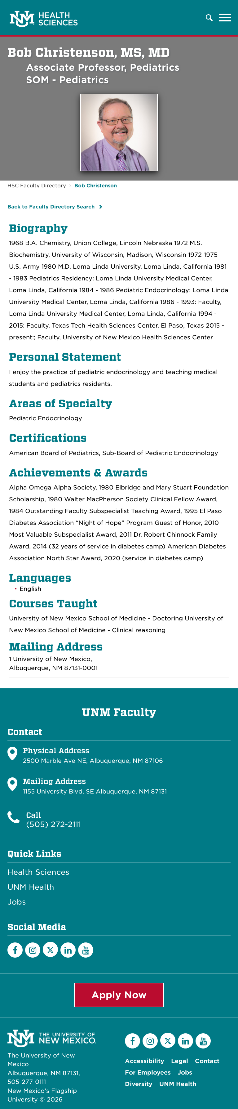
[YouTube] (85, 950)
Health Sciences (38, 872)
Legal (179, 1061)
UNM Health (30, 887)
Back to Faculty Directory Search (51, 207)
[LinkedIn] (68, 950)
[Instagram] (32, 950)
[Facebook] (15, 950)
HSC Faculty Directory (36, 186)
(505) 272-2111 (53, 824)
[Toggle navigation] (225, 17)
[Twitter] (50, 949)
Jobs (16, 902)
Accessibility (144, 1061)
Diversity (138, 1084)
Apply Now (119, 994)
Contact (207, 1061)
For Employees (148, 1072)
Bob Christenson (95, 186)
